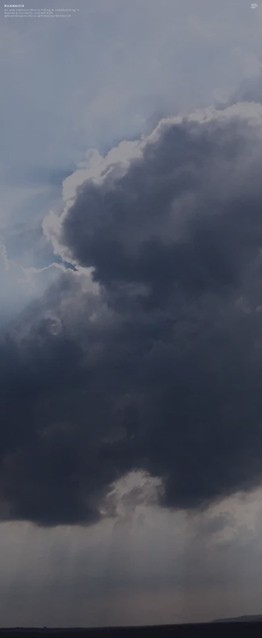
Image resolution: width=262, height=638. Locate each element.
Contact (204, 6)
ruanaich (14, 6)
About (184, 6)
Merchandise (232, 6)
